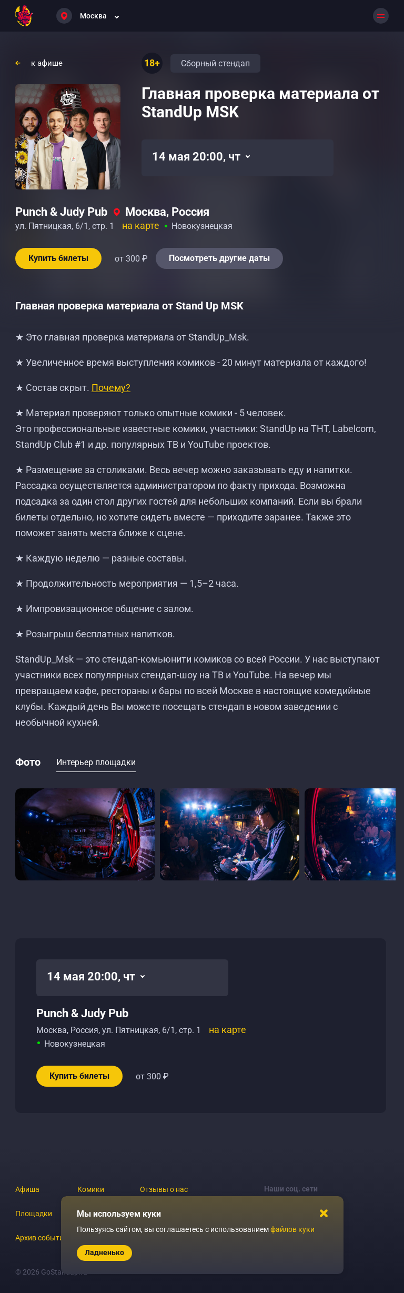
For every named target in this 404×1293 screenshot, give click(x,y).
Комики (90, 1189)
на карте (140, 225)
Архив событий (41, 1238)
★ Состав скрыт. (72, 387)
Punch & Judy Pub (61, 211)
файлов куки (292, 1229)
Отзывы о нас (164, 1189)
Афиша (27, 1189)
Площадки (33, 1213)
